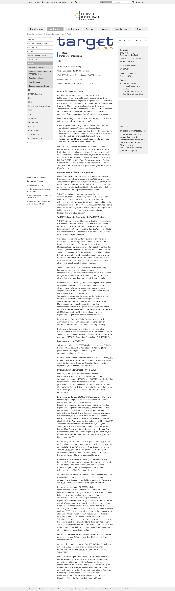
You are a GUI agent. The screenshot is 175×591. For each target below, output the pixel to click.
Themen (30, 142)
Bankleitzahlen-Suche (35, 185)
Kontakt (29, 2)
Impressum (51, 589)
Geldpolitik (30, 39)
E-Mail (126, 69)
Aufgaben (39, 34)
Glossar (37, 2)
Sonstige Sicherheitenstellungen (39, 106)
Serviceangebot (33, 134)
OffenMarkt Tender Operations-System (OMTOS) (39, 196)
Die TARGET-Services (36, 67)
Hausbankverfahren (35, 118)
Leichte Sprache (66, 2)
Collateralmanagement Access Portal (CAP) (38, 190)
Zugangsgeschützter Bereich (39, 86)
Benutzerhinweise (116, 589)
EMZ (29, 114)
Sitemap (81, 589)
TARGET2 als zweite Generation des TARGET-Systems (79, 75)
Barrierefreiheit (92, 589)
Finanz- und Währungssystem (37, 43)
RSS (127, 589)
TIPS (29, 98)
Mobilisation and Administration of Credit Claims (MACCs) (39, 202)
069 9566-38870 (129, 65)
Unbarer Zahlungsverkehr (55, 34)
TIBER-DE (31, 126)
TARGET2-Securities (35, 94)
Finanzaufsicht (32, 47)
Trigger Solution (33, 130)
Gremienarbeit (34, 82)
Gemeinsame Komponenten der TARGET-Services (40, 73)
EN (77, 2)
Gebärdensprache (49, 2)
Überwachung (33, 122)
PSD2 (30, 110)
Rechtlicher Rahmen (36, 78)
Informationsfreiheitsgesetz (66, 589)
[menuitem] (36, 29)
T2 (29, 90)
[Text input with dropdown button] (123, 2)
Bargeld (30, 51)
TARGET (31, 63)
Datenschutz (104, 589)
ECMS (30, 102)
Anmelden (140, 2)
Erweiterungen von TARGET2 (69, 79)
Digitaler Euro (33, 59)
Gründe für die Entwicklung (69, 66)
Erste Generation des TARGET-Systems (73, 71)
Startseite (30, 34)
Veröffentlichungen (35, 138)
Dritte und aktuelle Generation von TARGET (75, 83)
